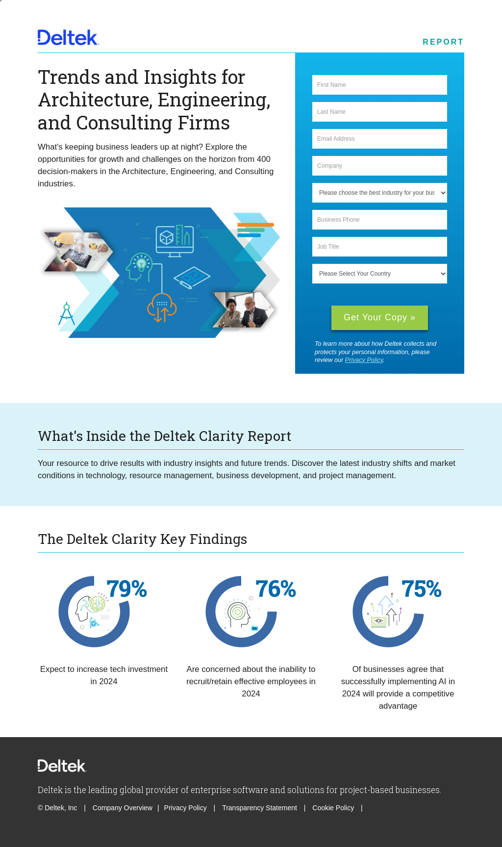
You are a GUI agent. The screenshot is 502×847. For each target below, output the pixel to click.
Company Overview (122, 808)
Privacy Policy (364, 360)
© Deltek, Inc (58, 808)
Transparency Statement (259, 808)
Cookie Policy (334, 808)
